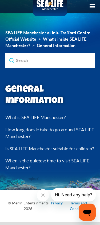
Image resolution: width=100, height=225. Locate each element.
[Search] (50, 60)
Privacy (57, 203)
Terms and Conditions (78, 206)
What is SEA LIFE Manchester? (35, 117)
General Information (56, 45)
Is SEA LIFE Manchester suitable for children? (49, 148)
